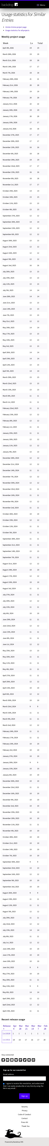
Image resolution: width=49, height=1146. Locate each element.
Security (24, 1106)
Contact (24, 1118)
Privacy (24, 1110)
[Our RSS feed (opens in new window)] (33, 1060)
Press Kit (24, 1122)
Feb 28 (45, 1027)
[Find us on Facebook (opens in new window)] (29, 1060)
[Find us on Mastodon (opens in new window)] (20, 1060)
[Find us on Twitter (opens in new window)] (25, 1060)
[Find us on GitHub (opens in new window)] (3, 1060)
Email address (8, 1074)
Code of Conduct (24, 1114)
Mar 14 (33, 1027)
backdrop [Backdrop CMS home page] (10, 4)
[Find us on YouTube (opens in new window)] (7, 1060)
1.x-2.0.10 (6, 1033)
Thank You (25, 1126)
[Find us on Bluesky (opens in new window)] (16, 1060)
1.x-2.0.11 (6, 1039)
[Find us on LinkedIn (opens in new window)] (12, 1060)
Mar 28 (21, 1027)
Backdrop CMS (18, 1142)
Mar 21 (27, 1027)
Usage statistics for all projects (17, 30)
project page (16, 27)
